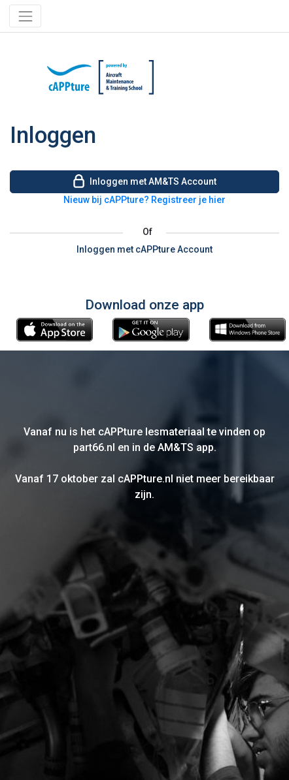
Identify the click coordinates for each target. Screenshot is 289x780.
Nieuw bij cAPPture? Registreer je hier (144, 200)
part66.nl (94, 447)
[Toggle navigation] (25, 16)
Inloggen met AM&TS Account (144, 180)
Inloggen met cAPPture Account (144, 249)
